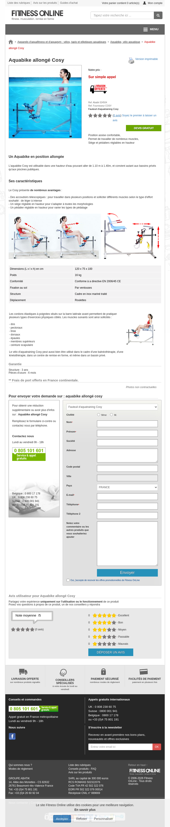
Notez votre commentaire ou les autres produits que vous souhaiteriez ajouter (77, 530)
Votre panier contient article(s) (117, 3)
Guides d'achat (69, 2)
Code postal (73, 466)
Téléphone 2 (73, 513)
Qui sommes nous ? (20, 765)
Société (70, 441)
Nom (69, 422)
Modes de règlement (21, 768)
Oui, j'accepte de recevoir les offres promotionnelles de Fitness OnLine (105, 580)
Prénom (71, 431)
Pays (69, 485)
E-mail (70, 495)
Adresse (71, 450)
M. (115, 415)
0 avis (117, 115)
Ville (68, 476)
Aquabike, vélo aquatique (125, 42)
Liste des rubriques (19, 2)
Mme (104, 415)
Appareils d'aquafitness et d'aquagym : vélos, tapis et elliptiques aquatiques (61, 42)
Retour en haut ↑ (138, 765)
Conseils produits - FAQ (82, 768)
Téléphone (72, 504)
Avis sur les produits (45, 2)
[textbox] (127, 468)
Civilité (70, 414)
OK (157, 746)
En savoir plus (85, 809)
